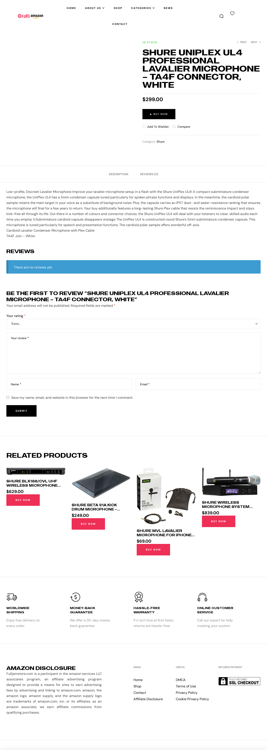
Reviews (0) (149, 174)
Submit (21, 411)
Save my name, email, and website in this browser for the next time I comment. (72, 397)
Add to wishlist (158, 127)
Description (118, 174)
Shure (161, 141)
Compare (184, 127)
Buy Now (160, 114)
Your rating (16, 316)
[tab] (118, 174)
